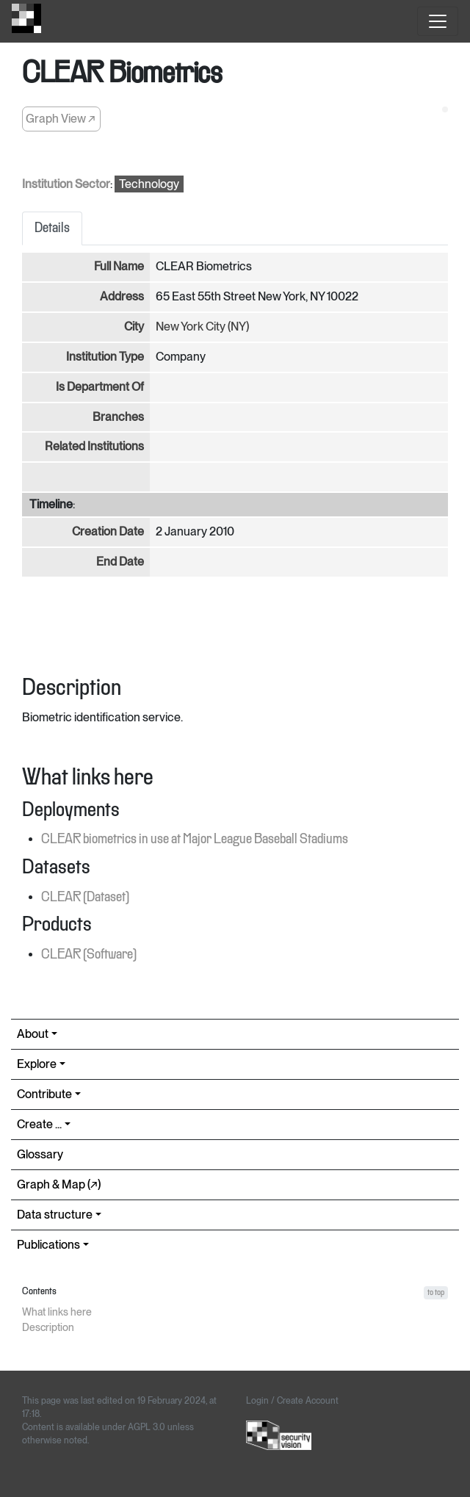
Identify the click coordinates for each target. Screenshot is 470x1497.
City (134, 326)
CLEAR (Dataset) (85, 897)
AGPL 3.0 (146, 1427)
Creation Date (108, 531)
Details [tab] (52, 228)
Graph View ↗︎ (60, 119)
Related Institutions (94, 446)
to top (435, 1292)
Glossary (40, 1154)
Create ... (39, 1124)
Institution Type (105, 357)
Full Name (119, 266)
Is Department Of (100, 387)
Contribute (44, 1094)
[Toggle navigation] (437, 21)
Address (122, 296)
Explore (37, 1064)
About (32, 1034)
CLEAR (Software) (89, 955)
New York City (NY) (202, 326)
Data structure (55, 1215)
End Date (120, 562)
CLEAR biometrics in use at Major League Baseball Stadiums (194, 839)
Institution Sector (66, 184)
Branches (118, 417)
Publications (48, 1245)
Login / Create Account (292, 1401)
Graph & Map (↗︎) (59, 1184)
